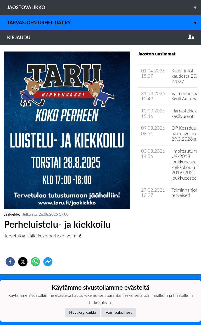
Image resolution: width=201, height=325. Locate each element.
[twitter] (22, 261)
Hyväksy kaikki (82, 312)
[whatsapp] (35, 261)
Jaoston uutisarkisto (161, 210)
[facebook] (10, 261)
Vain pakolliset (118, 312)
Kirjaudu (100, 37)
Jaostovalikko (104, 7)
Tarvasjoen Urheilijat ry (104, 22)
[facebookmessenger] (48, 261)
